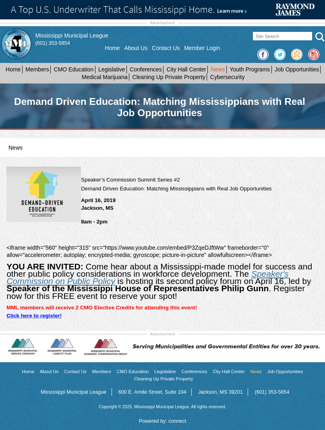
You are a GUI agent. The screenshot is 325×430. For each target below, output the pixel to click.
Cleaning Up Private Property (168, 77)
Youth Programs (250, 69)
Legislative (111, 69)
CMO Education (74, 69)
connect (177, 421)
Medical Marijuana (105, 77)
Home (112, 48)
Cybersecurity (227, 77)
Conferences (145, 69)
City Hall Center (186, 69)
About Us (136, 48)
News (218, 69)
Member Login (202, 48)
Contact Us (166, 48)
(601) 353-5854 (52, 43)
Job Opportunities (297, 69)
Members (37, 69)
